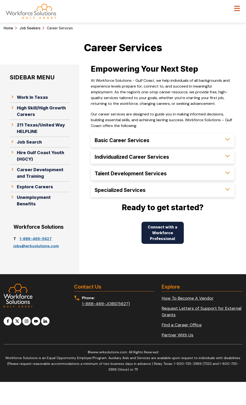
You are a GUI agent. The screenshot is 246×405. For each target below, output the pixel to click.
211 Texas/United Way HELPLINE (37, 128)
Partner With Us (177, 335)
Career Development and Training (36, 172)
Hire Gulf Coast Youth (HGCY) (37, 155)
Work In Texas (29, 97)
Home (8, 28)
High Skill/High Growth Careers (38, 111)
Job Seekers (30, 28)
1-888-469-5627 (35, 238)
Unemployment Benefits (30, 200)
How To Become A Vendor (188, 298)
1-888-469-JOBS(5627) (106, 304)
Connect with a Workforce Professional (162, 233)
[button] (162, 140)
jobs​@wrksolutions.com (36, 245)
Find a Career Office (182, 325)
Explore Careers (31, 186)
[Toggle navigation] (237, 9)
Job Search (26, 142)
